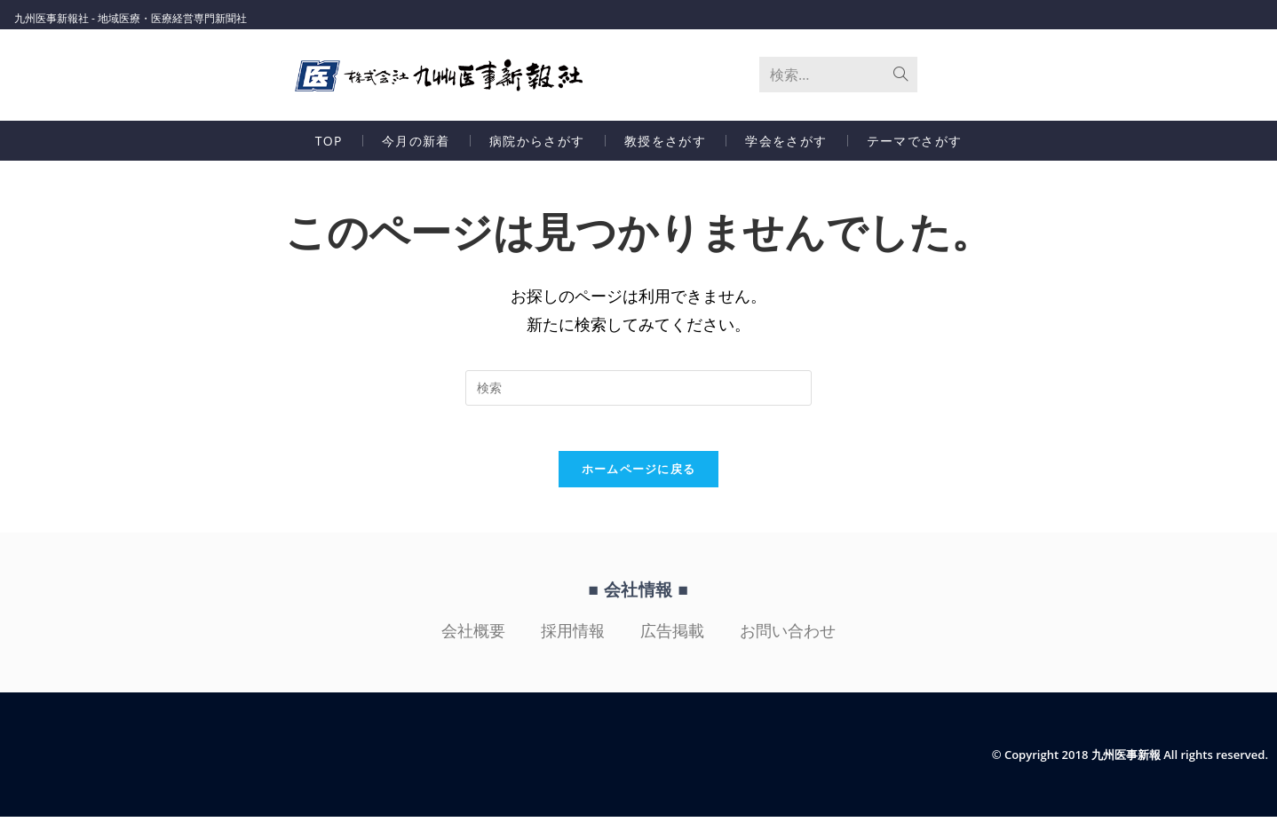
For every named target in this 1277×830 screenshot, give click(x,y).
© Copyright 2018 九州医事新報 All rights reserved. (1120, 767)
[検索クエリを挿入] (638, 392)
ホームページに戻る (639, 482)
